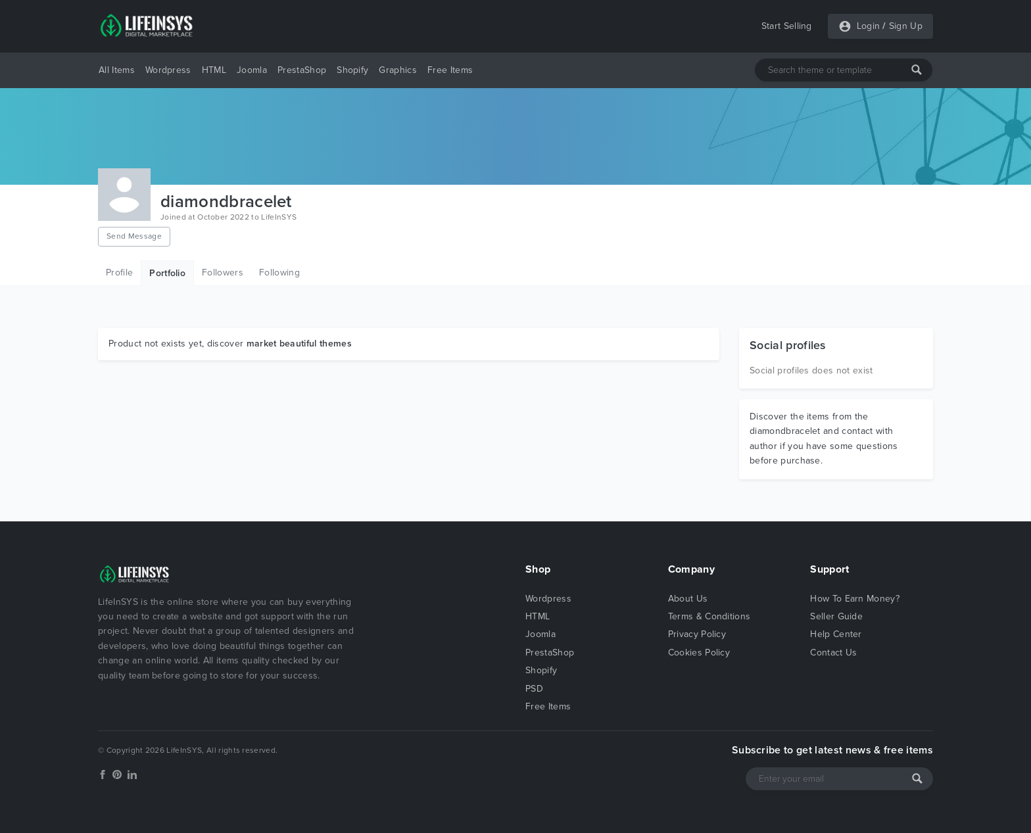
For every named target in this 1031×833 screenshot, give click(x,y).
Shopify (352, 70)
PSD (534, 688)
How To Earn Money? (854, 598)
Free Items (450, 70)
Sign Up (906, 26)
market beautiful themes (299, 343)
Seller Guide (836, 616)
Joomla (252, 70)
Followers (222, 272)
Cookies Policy (699, 652)
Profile (119, 272)
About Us (688, 598)
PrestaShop (301, 70)
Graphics (398, 70)
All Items (117, 70)
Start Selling (786, 26)
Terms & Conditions (709, 616)
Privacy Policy (697, 634)
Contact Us (833, 652)
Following (279, 272)
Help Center (836, 634)
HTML (214, 70)
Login (868, 26)
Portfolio (167, 273)
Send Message (134, 236)
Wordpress (168, 70)
